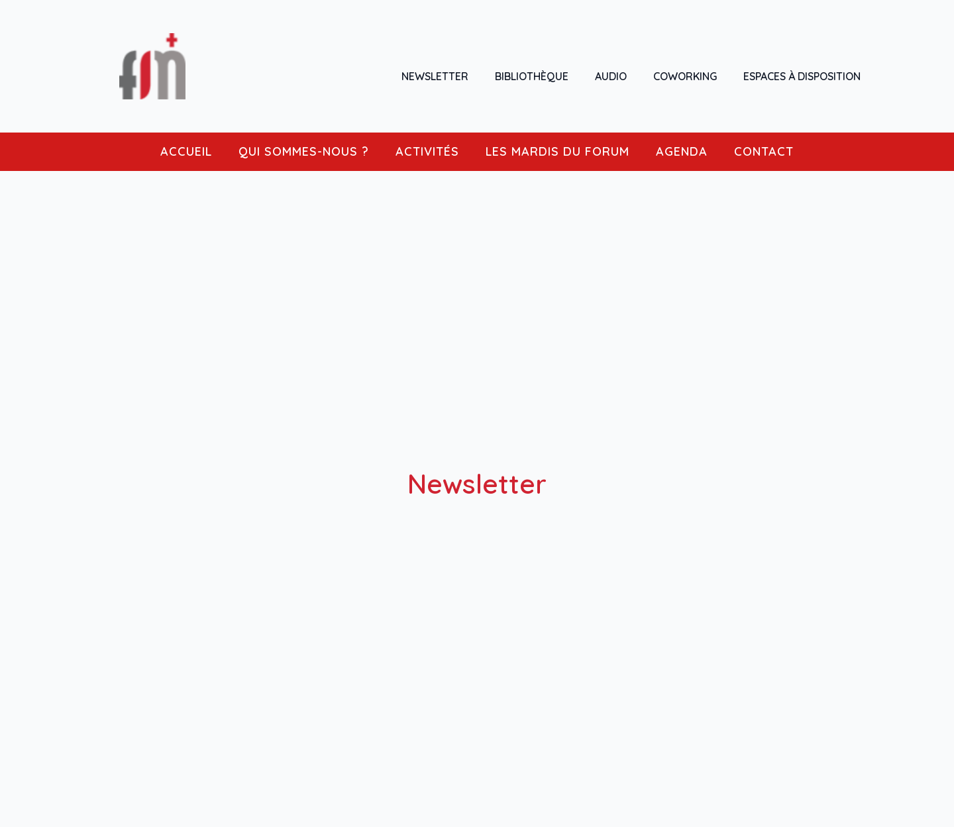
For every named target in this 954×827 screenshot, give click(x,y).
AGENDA (682, 151)
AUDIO (611, 76)
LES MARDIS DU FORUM (557, 151)
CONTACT (764, 151)
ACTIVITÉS (427, 151)
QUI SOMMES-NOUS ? (303, 151)
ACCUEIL (186, 151)
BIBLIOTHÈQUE (531, 76)
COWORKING (685, 76)
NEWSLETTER (434, 76)
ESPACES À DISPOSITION (802, 76)
